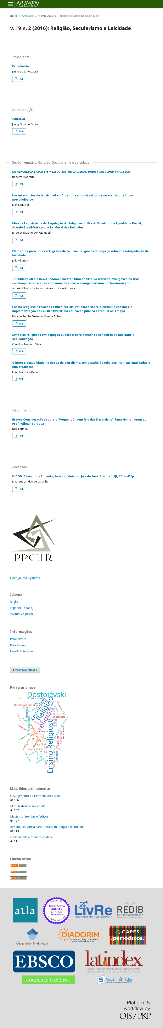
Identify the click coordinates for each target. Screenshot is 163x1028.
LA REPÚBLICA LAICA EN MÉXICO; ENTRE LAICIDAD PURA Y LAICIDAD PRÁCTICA (71, 172)
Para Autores (18, 645)
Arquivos (27, 16)
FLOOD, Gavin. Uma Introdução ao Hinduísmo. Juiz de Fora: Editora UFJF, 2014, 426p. (73, 476)
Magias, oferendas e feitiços (29, 816)
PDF (20, 79)
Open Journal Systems (25, 578)
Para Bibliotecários (21, 651)
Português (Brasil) (22, 614)
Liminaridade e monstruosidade (31, 837)
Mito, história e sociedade (27, 806)
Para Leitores (18, 639)
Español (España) (21, 608)
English (14, 602)
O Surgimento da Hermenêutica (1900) (36, 796)
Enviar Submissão (25, 670)
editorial (18, 119)
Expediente (20, 66)
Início (13, 16)
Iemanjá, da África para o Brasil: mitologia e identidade (47, 827)
